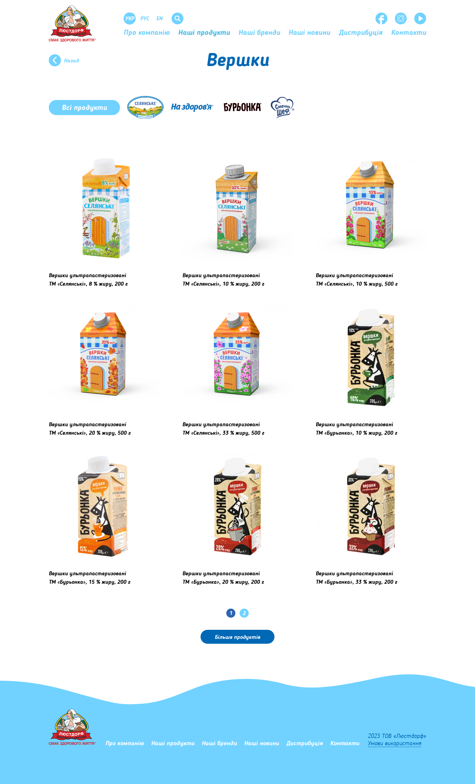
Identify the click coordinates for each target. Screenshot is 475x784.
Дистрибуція (361, 33)
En (159, 19)
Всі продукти (84, 108)
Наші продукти (204, 33)
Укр (129, 19)
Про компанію (147, 33)
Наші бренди (259, 33)
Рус (144, 19)
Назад (71, 61)
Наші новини (309, 33)
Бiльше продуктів (237, 637)
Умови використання (394, 744)
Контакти (408, 33)
